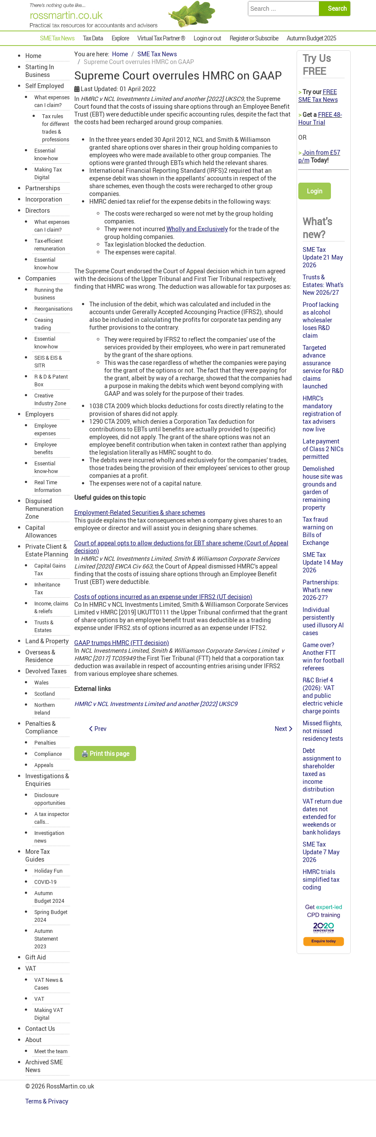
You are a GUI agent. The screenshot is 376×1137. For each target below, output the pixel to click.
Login (314, 191)
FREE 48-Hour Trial (320, 118)
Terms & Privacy (47, 1101)
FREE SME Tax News (318, 96)
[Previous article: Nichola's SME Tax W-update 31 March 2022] (97, 728)
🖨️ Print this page (105, 753)
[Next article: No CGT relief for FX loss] (283, 728)
